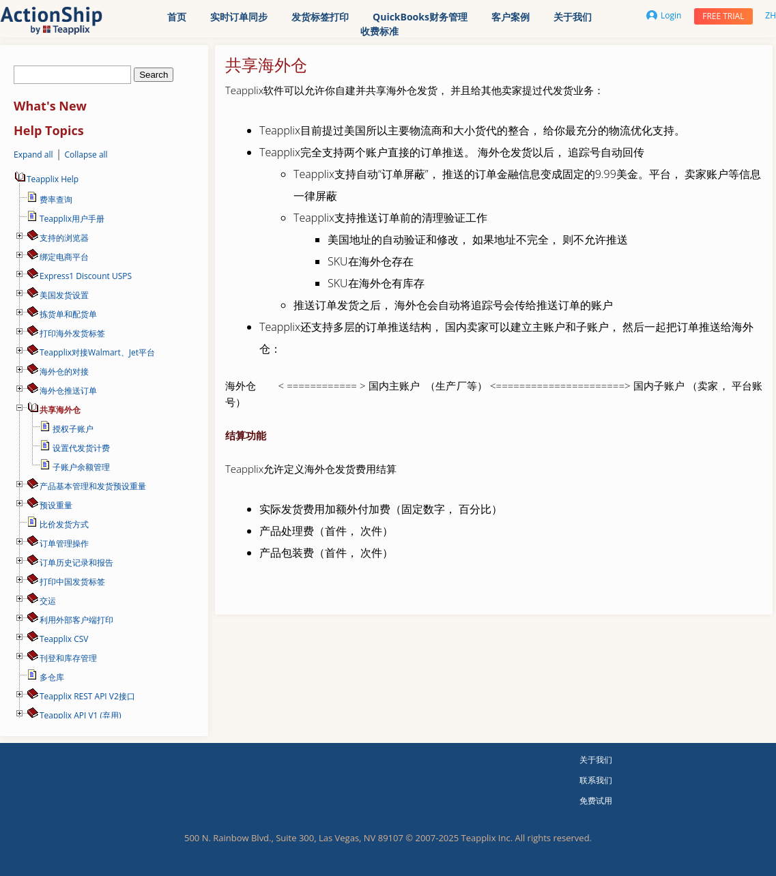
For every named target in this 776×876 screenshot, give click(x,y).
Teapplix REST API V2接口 (87, 696)
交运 (48, 601)
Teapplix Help (46, 179)
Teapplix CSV (64, 639)
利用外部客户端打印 (76, 620)
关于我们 (573, 16)
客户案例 (510, 16)
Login (663, 15)
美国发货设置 (64, 295)
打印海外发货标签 (72, 333)
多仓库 (52, 677)
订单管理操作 (64, 543)
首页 (176, 16)
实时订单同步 (239, 16)
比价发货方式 (64, 524)
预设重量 (56, 505)
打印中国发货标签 (72, 581)
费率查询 (56, 199)
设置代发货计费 (81, 448)
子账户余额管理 (81, 467)
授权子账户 (73, 429)
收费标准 (379, 31)
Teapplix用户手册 (72, 218)
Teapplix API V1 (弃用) (80, 715)
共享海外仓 (60, 409)
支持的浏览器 (64, 238)
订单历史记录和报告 (76, 562)
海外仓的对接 (64, 371)
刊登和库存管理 (68, 658)
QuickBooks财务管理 (420, 16)
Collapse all (85, 154)
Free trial (723, 16)
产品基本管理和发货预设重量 (93, 486)
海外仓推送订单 (68, 390)
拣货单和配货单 (68, 314)
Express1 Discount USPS (86, 276)
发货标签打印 (320, 16)
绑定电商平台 (64, 257)
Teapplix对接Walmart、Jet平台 (97, 352)
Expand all (33, 154)
